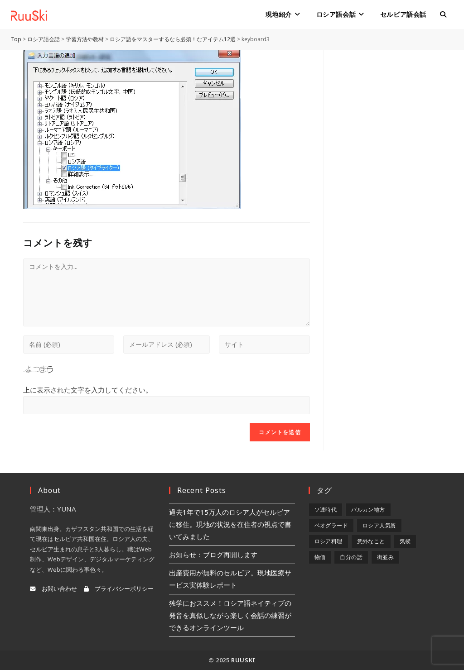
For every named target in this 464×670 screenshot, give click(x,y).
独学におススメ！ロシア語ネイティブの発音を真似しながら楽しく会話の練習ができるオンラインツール (230, 615)
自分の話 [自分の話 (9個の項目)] (351, 557)
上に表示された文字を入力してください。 (87, 389)
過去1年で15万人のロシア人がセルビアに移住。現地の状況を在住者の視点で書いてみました (230, 524)
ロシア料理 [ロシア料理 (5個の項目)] (328, 541)
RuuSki (243, 660)
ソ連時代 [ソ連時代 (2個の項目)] (325, 509)
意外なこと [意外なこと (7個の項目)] (371, 541)
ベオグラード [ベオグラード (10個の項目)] (331, 525)
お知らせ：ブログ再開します (213, 554)
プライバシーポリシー (119, 589)
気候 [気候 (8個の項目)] (405, 541)
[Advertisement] (389, 185)
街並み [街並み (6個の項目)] (385, 557)
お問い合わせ (53, 589)
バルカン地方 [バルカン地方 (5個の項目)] (368, 509)
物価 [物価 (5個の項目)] (320, 557)
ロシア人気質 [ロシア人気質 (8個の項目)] (379, 525)
